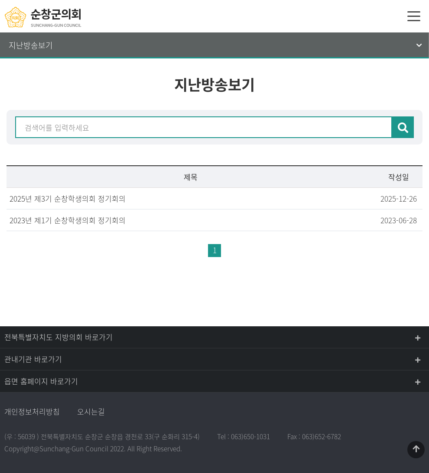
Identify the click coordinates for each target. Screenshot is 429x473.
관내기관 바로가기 (33, 359)
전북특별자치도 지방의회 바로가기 (58, 336)
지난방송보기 (31, 45)
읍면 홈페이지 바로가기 (41, 381)
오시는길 (91, 411)
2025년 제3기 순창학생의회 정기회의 (68, 198)
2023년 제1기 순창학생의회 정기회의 (68, 220)
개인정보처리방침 (32, 411)
